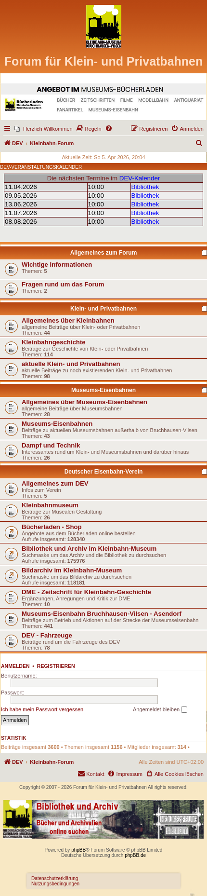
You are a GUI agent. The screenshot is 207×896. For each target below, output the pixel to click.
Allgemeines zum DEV (55, 483)
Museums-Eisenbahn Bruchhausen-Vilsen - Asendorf (101, 613)
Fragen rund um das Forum (63, 284)
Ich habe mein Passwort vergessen (42, 709)
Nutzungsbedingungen (55, 883)
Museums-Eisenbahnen (103, 390)
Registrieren (56, 666)
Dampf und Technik (51, 445)
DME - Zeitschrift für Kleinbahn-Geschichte (86, 592)
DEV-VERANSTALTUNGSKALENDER (41, 167)
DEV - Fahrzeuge (47, 635)
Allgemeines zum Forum (103, 252)
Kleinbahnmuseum (50, 505)
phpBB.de (135, 855)
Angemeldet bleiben (160, 709)
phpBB (78, 850)
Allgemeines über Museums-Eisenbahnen (84, 402)
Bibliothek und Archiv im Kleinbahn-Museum (89, 548)
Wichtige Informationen (57, 264)
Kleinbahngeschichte (54, 342)
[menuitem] (43, 129)
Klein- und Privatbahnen (103, 308)
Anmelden (15, 666)
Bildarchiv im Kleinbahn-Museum (72, 570)
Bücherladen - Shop (52, 526)
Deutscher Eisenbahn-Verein (104, 471)
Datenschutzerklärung (54, 878)
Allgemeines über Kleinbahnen (68, 320)
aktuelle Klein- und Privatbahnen (71, 363)
